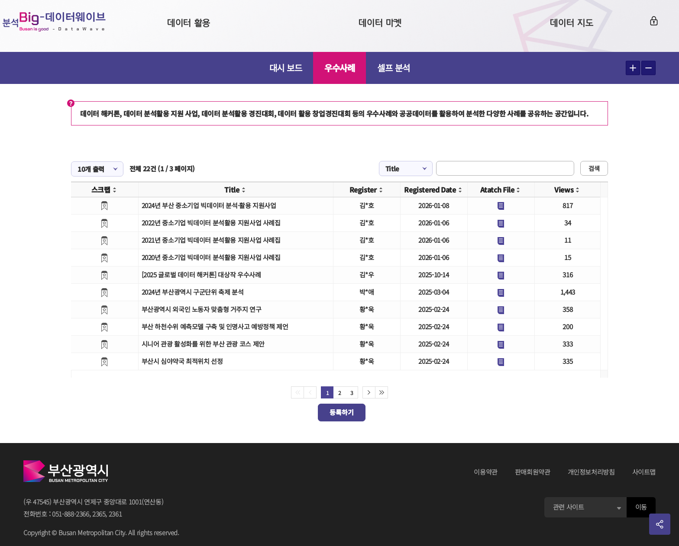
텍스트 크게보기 (633, 68)
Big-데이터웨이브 (73, 26)
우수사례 (339, 67)
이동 (641, 506)
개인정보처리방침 (591, 471)
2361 (115, 513)
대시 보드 (285, 67)
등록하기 (342, 412)
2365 (99, 513)
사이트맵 (644, 471)
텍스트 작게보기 (648, 68)
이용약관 (486, 471)
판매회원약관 (532, 471)
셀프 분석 (393, 67)
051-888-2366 (70, 513)
